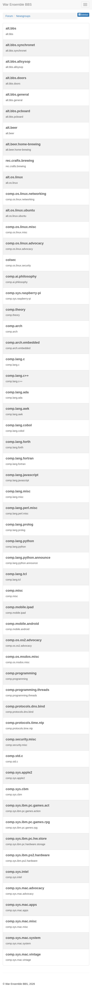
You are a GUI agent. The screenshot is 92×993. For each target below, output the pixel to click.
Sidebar (83, 14)
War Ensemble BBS (17, 4)
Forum (9, 16)
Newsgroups (23, 16)
